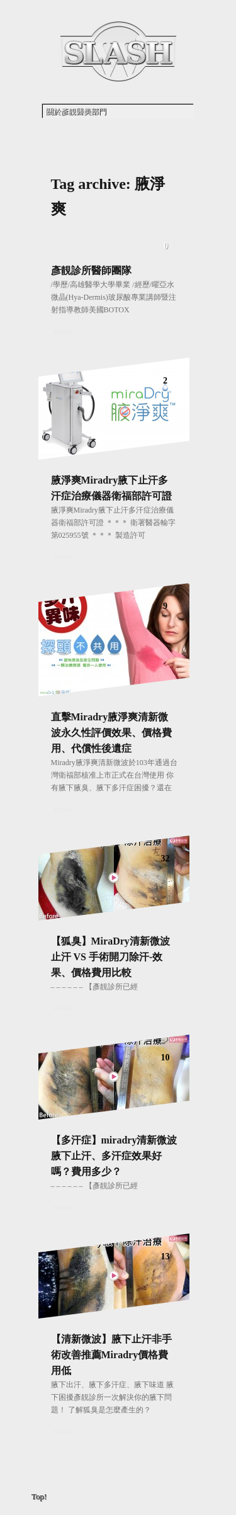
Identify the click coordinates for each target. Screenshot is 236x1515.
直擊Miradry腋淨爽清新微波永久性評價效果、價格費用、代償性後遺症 (111, 733)
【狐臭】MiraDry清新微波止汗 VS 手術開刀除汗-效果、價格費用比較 (110, 957)
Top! (39, 1497)
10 (165, 1057)
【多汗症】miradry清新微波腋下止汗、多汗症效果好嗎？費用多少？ (114, 1156)
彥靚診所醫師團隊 (91, 270)
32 (165, 858)
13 (165, 1256)
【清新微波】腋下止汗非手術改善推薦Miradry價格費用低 (111, 1355)
